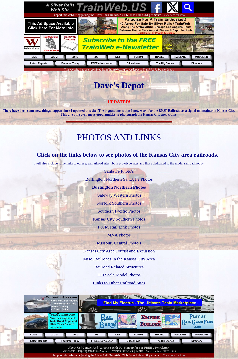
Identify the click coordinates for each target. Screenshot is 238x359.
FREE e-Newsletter (102, 63)
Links (139, 351)
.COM (54, 57)
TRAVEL (159, 57)
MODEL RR (201, 57)
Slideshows (133, 63)
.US (96, 57)
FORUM (138, 57)
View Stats (68, 351)
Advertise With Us (111, 347)
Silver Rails (169, 351)
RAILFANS (180, 57)
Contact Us (89, 347)
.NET (117, 57)
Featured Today (70, 63)
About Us (74, 347)
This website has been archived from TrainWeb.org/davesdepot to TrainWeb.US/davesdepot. (119, 69)
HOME (33, 57)
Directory (196, 63)
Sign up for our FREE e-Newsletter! (147, 347)
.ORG (75, 57)
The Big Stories (165, 63)
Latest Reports (38, 63)
